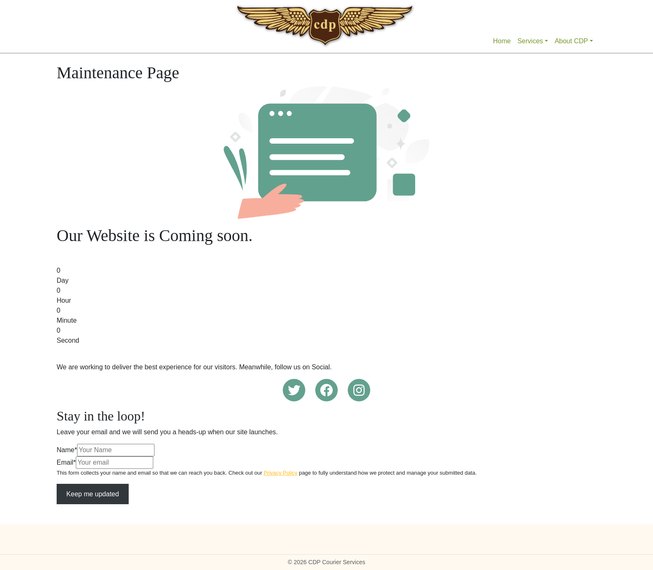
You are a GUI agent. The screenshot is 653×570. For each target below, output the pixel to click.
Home (502, 41)
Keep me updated (92, 494)
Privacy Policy (280, 473)
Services (530, 41)
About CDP (571, 41)
